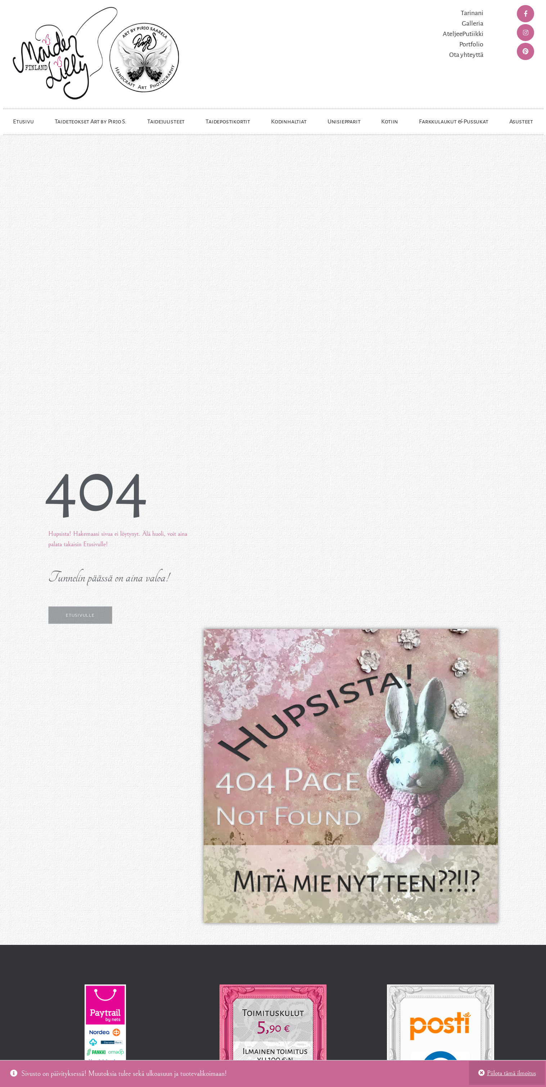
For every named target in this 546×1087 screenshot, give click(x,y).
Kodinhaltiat (289, 121)
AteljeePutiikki (463, 33)
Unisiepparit (344, 121)
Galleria (472, 23)
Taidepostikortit (228, 121)
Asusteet (521, 121)
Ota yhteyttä (466, 54)
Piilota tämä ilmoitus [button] (511, 1073)
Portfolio (471, 44)
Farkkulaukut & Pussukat (453, 121)
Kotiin (389, 121)
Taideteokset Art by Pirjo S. (90, 121)
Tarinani (472, 13)
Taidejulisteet (166, 121)
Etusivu (23, 121)
